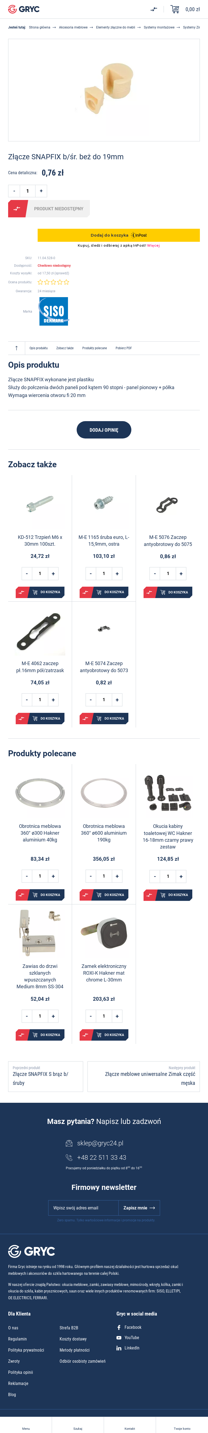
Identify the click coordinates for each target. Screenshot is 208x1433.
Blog (12, 1394)
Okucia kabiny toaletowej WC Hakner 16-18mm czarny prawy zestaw (168, 836)
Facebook (128, 1327)
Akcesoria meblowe (73, 27)
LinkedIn (127, 1348)
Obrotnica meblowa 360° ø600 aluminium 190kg (104, 833)
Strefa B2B (69, 1327)
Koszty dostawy (73, 1339)
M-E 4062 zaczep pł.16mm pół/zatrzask (40, 666)
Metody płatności (75, 1350)
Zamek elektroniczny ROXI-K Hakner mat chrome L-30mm (104, 973)
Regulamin (17, 1339)
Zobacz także (65, 348)
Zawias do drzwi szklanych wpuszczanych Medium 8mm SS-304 (40, 976)
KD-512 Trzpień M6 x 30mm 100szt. (40, 540)
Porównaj (16, 208)
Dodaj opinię (104, 430)
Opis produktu (39, 348)
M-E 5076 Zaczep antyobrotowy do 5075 (168, 540)
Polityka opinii (20, 1372)
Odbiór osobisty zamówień (83, 1361)
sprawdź (62, 273)
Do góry (16, 348)
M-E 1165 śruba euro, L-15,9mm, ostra (104, 540)
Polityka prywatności (26, 1350)
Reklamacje (18, 1383)
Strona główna (39, 27)
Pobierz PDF (124, 348)
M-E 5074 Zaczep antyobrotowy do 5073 (104, 666)
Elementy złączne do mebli (115, 27)
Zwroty (14, 1361)
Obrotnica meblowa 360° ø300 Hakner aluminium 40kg (40, 833)
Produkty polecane (94, 348)
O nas (13, 1327)
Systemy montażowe (159, 27)
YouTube (127, 1337)
